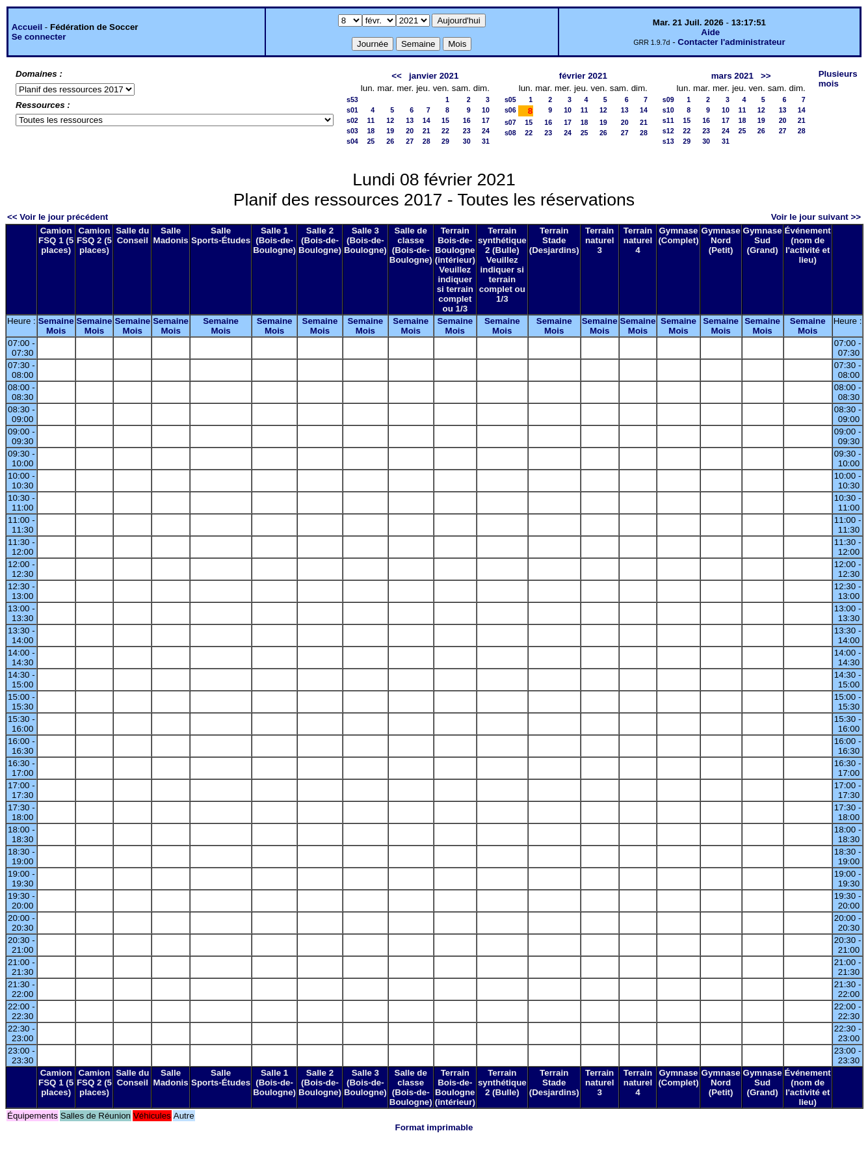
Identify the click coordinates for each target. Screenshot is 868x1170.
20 (410, 131)
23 (467, 131)
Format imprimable (434, 1127)
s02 (352, 120)
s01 (352, 110)
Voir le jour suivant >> (816, 217)
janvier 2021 (433, 76)
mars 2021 (732, 76)
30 (467, 141)
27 (410, 141)
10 (486, 110)
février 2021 (583, 76)
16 (467, 120)
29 (445, 141)
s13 (668, 141)
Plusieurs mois (838, 78)
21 (426, 131)
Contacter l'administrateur (731, 42)
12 (390, 120)
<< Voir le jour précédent (57, 217)
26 (390, 141)
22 (445, 131)
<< (396, 76)
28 (426, 141)
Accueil (27, 27)
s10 (668, 110)
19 (390, 131)
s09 (668, 99)
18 (371, 131)
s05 (510, 99)
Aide (710, 32)
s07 (510, 122)
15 (445, 120)
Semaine (56, 321)
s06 (510, 110)
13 (410, 120)
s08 (510, 133)
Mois (56, 331)
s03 (352, 131)
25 (371, 141)
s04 (352, 141)
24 (486, 131)
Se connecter (39, 37)
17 (486, 120)
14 (426, 120)
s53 (352, 99)
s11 (668, 120)
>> (766, 76)
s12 (668, 131)
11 (371, 120)
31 (486, 141)
